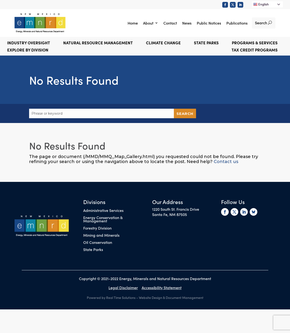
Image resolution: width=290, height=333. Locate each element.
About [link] (148, 23)
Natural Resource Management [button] (98, 43)
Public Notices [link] (209, 23)
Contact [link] (170, 23)
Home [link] (133, 23)
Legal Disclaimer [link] (123, 287)
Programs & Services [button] (255, 43)
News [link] (187, 23)
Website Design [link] (150, 297)
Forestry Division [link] (97, 228)
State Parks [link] (93, 250)
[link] (225, 5)
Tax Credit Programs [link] (255, 50)
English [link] (261, 4)
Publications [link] (237, 23)
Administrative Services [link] (103, 211)
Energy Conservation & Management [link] (103, 219)
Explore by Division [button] (27, 50)
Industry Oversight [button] (28, 43)
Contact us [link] (226, 161)
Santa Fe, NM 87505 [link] (169, 214)
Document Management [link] (184, 297)
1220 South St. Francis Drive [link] (175, 209)
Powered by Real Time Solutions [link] (111, 297)
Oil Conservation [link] (97, 243)
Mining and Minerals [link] (101, 235)
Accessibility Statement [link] (161, 287)
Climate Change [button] (163, 43)
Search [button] (261, 22)
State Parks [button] (206, 43)
